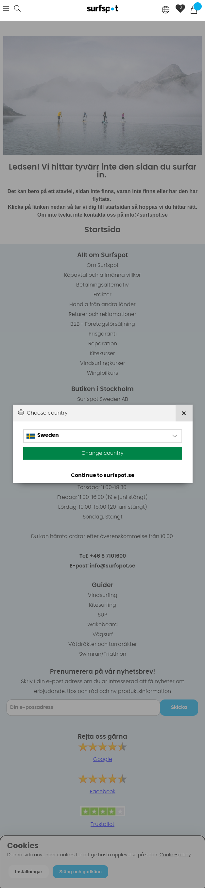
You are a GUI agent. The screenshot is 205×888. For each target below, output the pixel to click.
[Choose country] (165, 10)
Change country (102, 453)
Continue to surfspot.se (102, 475)
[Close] (184, 413)
